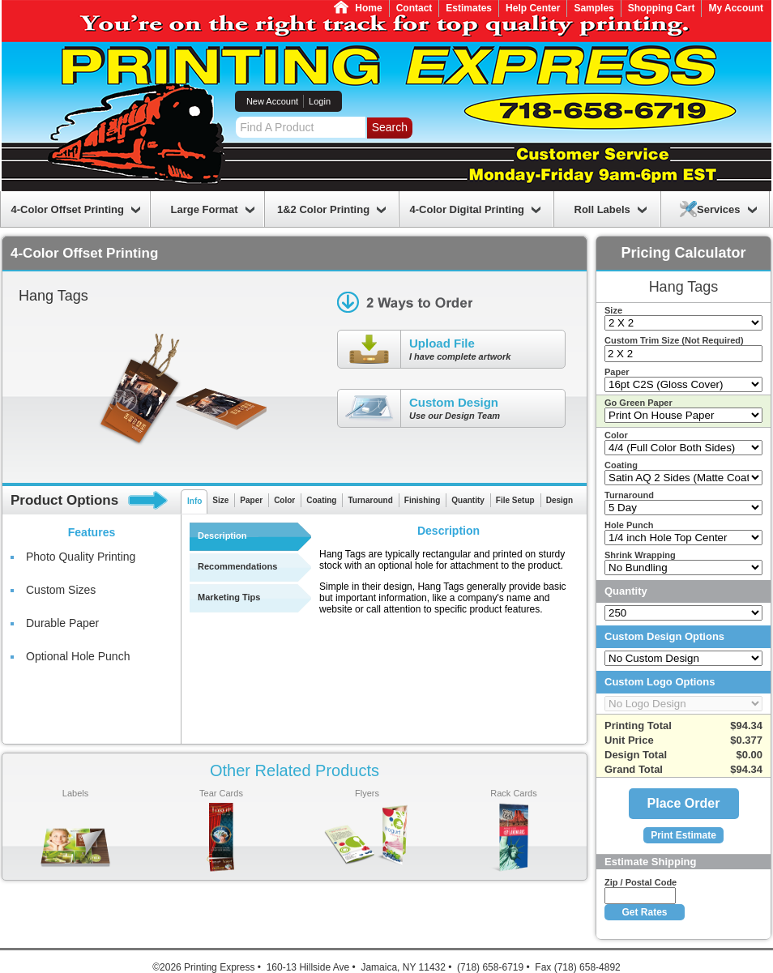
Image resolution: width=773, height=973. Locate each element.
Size (220, 500)
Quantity (468, 500)
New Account (272, 101)
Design (559, 500)
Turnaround (370, 500)
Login (320, 101)
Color (284, 500)
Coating (321, 500)
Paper (251, 500)
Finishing (422, 500)
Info (194, 501)
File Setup (515, 500)
